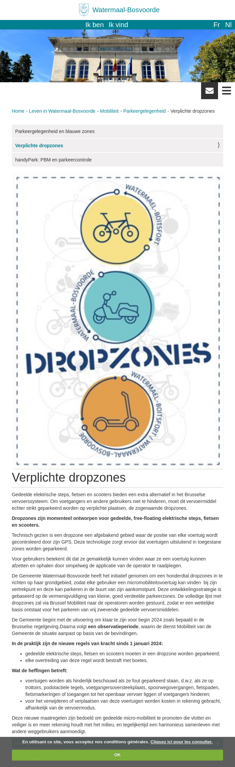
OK (117, 754)
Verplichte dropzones (39, 145)
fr (216, 24)
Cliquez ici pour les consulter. (182, 741)
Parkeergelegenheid (144, 111)
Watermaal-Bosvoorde (125, 10)
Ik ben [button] (94, 24)
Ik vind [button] (118, 24)
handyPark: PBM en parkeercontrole (53, 159)
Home (18, 111)
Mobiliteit (109, 111)
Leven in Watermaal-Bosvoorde (62, 111)
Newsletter (209, 93)
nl (228, 24)
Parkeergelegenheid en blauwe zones (55, 131)
